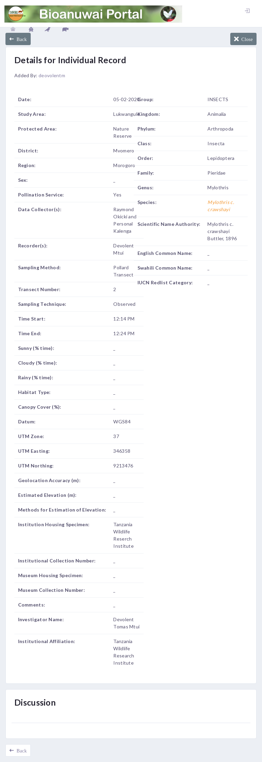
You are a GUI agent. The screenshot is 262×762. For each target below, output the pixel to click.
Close (246, 39)
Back (20, 39)
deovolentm (52, 75)
